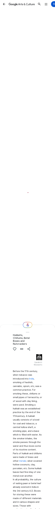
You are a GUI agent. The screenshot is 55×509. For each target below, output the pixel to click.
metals (22, 461)
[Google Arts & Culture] (21, 4)
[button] (4, 4)
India (31, 378)
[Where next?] (27, 325)
